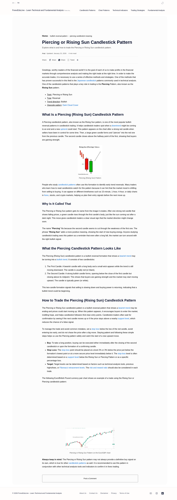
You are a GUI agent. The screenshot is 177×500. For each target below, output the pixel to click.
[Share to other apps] (77, 60)
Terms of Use (124, 493)
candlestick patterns (66, 185)
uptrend (63, 129)
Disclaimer (104, 493)
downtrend (116, 126)
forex (46, 195)
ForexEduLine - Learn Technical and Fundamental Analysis (38, 10)
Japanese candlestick (86, 81)
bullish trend (62, 259)
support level (123, 318)
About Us (82, 493)
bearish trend (125, 256)
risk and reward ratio (98, 368)
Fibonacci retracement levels (72, 368)
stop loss (95, 329)
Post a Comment (90, 478)
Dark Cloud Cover (70, 105)
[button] (162, 3)
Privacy (114, 493)
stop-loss (65, 350)
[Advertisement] (60, 23)
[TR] (18, 3)
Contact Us (93, 493)
